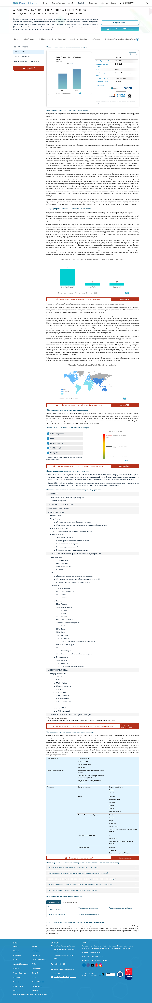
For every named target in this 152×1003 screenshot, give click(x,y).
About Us (16, 951)
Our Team (35, 951)
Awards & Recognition (21, 964)
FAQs (34, 964)
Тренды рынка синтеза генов (88, 908)
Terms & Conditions (39, 982)
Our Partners (36, 955)
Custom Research (58, 3)
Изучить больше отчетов (70, 902)
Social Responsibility (39, 960)
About (71, 3)
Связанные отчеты (53, 902)
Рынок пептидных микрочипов (89, 914)
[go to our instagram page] (100, 965)
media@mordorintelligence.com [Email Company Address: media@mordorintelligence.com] (65, 977)
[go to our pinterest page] (96, 965)
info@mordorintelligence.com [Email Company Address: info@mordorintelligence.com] (64, 969)
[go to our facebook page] (88, 965)
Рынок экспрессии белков (56, 914)
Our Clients (17, 955)
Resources (93, 3)
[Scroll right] (137, 39)
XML (14, 991)
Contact (114, 3)
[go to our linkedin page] (84, 965)
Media (15, 960)
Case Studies (36, 969)
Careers (16, 982)
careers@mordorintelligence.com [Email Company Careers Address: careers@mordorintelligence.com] (93, 956)
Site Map (35, 991)
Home (15, 946)
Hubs (34, 977)
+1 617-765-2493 (126, 3)
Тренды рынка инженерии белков (120, 908)
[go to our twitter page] (92, 965)
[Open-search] (147, 3)
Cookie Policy (37, 986)
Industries (104, 3)
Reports (46, 3)
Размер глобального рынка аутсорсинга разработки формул (61, 908)
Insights (16, 969)
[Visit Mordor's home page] (25, 3)
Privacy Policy (18, 986)
